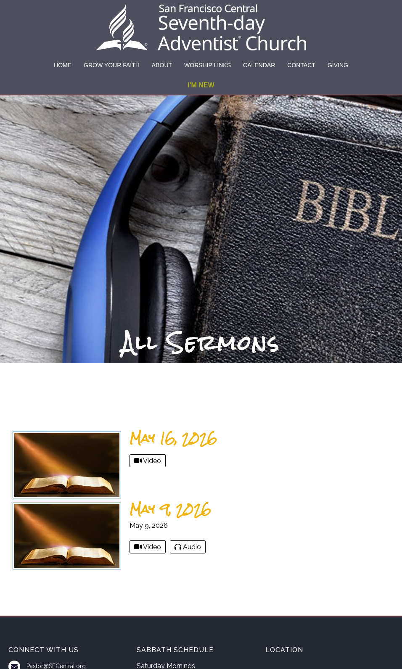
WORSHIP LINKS (207, 65)
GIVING (338, 65)
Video (147, 461)
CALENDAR (259, 65)
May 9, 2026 (170, 509)
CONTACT (301, 65)
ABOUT (162, 65)
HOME (62, 65)
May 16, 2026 (173, 438)
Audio (188, 547)
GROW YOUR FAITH (112, 65)
